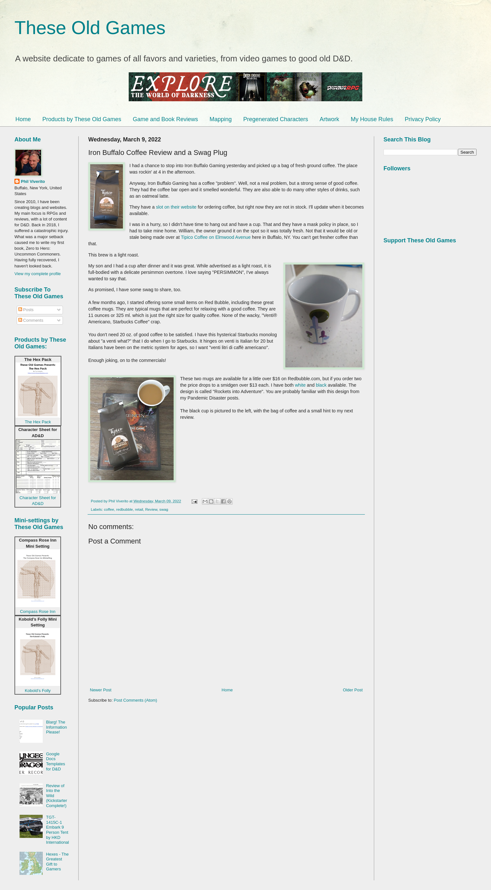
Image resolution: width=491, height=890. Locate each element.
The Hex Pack (38, 421)
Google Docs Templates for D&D (55, 761)
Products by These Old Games (81, 119)
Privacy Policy (423, 119)
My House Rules (372, 119)
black (321, 385)
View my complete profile (37, 273)
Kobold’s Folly (38, 690)
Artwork (329, 119)
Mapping (221, 119)
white (300, 385)
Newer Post (100, 690)
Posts (26, 309)
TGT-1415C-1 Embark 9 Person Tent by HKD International (57, 830)
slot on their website (176, 207)
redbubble (124, 509)
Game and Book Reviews (165, 119)
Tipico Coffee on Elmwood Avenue (216, 237)
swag (163, 509)
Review (151, 509)
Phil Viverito (33, 181)
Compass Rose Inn (38, 611)
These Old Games (90, 27)
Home (23, 119)
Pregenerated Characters (275, 119)
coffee (109, 509)
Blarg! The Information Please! (56, 727)
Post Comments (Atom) (135, 700)
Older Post (353, 690)
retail (139, 509)
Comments (30, 320)
